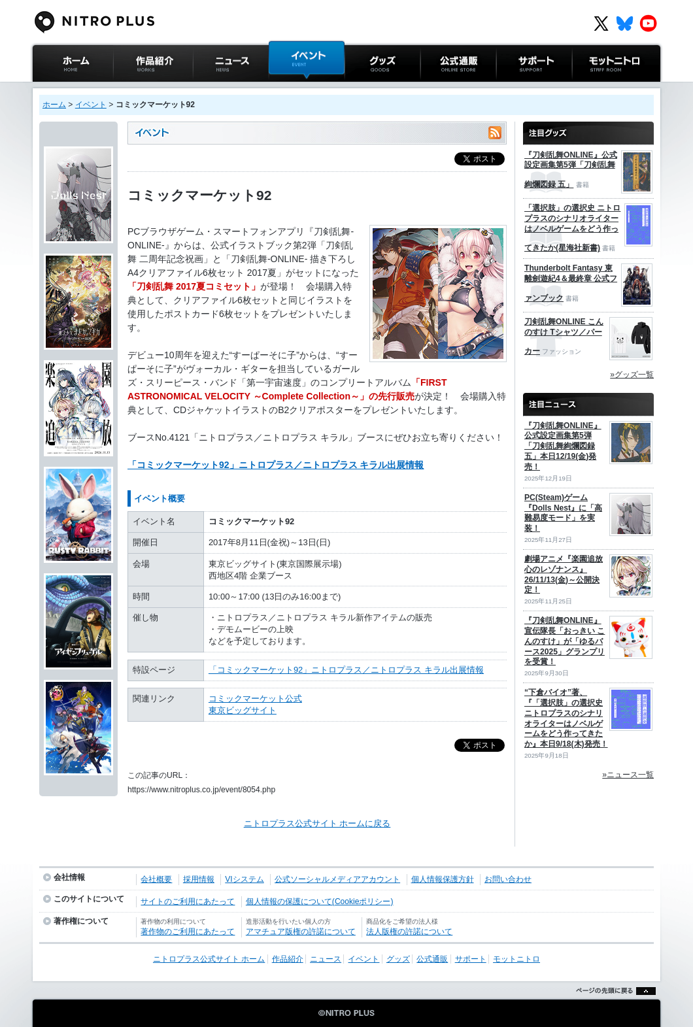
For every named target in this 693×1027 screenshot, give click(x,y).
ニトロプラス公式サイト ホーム (71, 94)
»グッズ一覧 (632, 374)
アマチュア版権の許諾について (301, 931)
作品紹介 (130, 88)
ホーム (54, 104)
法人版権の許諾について (409, 931)
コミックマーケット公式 (255, 698)
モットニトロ (597, 88)
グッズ (357, 88)
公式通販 (437, 88)
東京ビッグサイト (243, 710)
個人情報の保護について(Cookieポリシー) (320, 901)
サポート (513, 88)
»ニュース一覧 (628, 774)
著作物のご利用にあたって (188, 931)
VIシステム (244, 879)
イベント (286, 88)
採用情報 (198, 879)
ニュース (210, 88)
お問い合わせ (508, 879)
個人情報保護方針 (442, 879)
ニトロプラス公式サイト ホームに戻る (317, 823)
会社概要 (156, 879)
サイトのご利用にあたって (188, 901)
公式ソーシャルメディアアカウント (337, 879)
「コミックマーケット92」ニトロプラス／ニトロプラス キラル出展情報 (275, 465)
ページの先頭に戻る (612, 1007)
